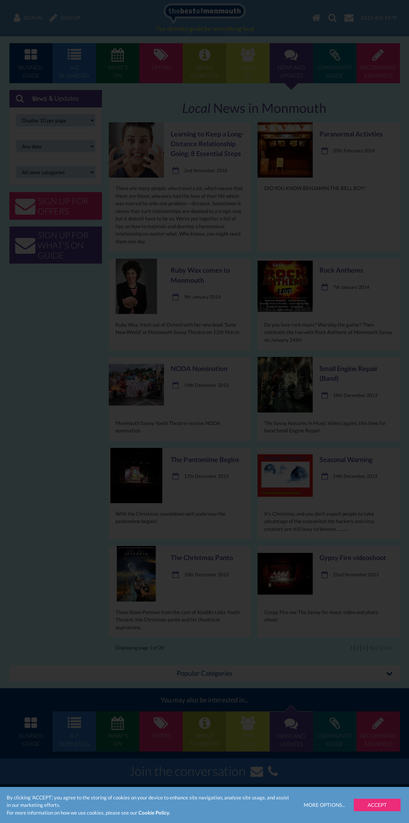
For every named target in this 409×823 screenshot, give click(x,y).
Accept (377, 805)
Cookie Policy (153, 813)
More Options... (324, 805)
